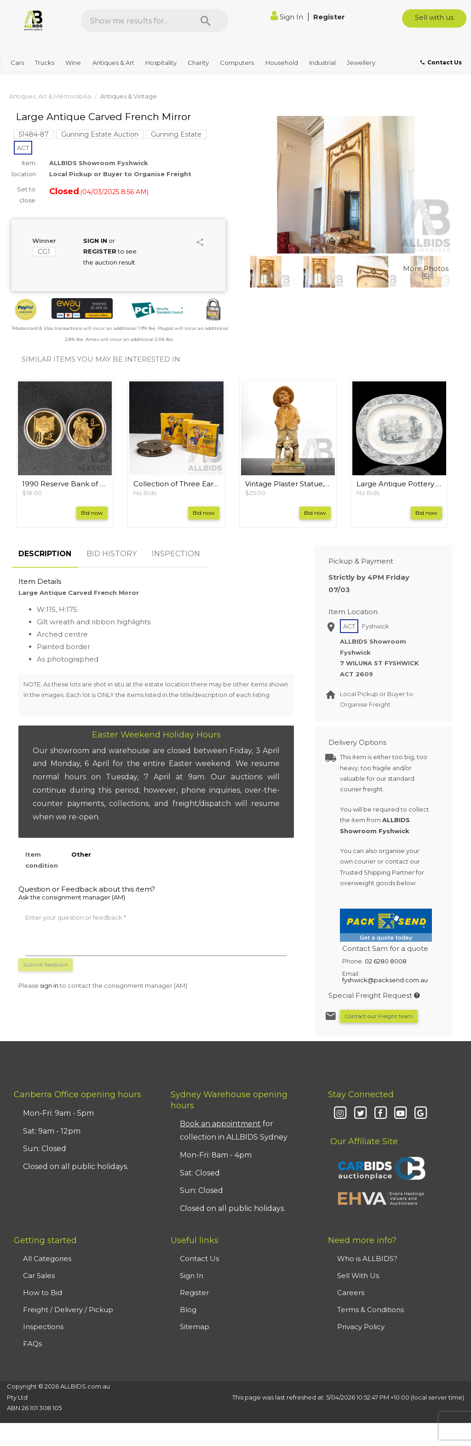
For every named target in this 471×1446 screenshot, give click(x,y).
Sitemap (194, 1326)
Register (329, 16)
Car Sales (39, 1275)
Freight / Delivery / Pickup (68, 1309)
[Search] (206, 20)
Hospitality (161, 62)
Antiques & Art (113, 62)
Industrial (322, 62)
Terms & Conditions (370, 1309)
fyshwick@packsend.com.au (385, 980)
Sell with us (434, 17)
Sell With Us (358, 1275)
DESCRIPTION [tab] (44, 553)
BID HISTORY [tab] (111, 553)
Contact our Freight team (379, 1016)
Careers (350, 1292)
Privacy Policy (361, 1326)
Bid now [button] (92, 512)
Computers (237, 62)
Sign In (287, 16)
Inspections (43, 1326)
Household (281, 62)
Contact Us (199, 1258)
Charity (198, 62)
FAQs (32, 1343)
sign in (49, 985)
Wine (73, 62)
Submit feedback (45, 964)
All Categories (47, 1258)
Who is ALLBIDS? (367, 1258)
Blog (188, 1309)
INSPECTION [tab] (176, 553)
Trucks (44, 62)
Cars (17, 62)
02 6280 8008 (386, 961)
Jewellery (361, 62)
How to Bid (42, 1292)
